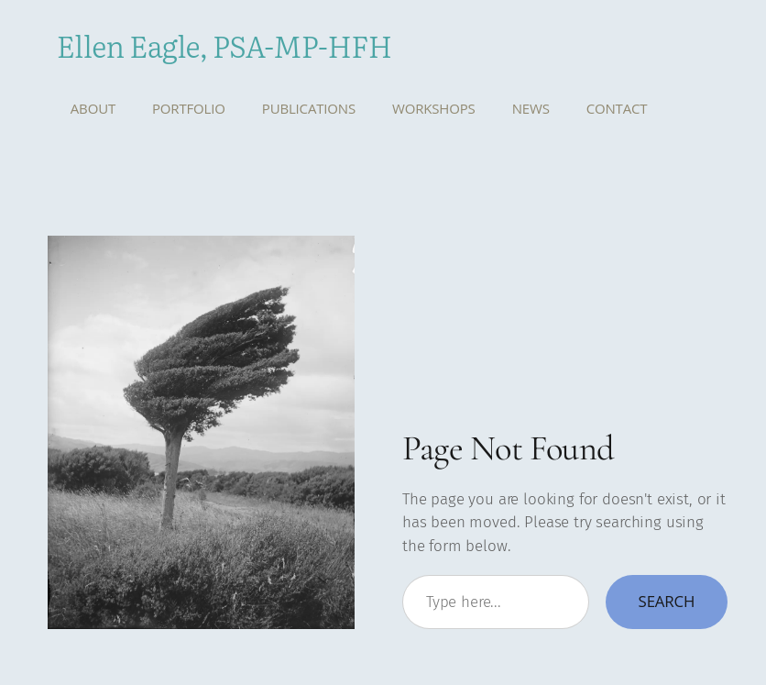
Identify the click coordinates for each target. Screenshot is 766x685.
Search (667, 601)
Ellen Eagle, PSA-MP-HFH (224, 45)
